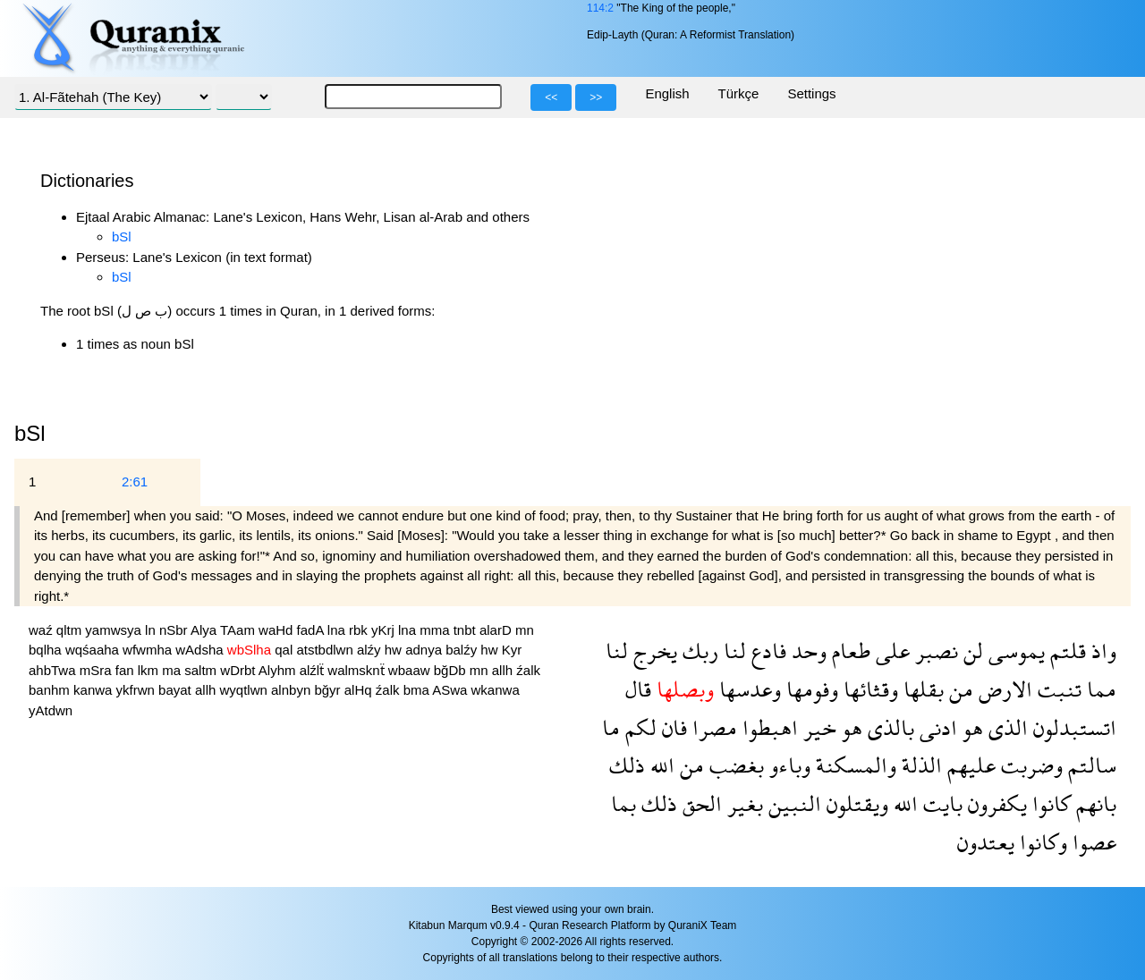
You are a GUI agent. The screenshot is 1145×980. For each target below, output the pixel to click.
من (958, 688)
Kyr (512, 649)
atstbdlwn (326, 649)
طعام (848, 650)
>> (595, 97)
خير (817, 727)
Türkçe (738, 93)
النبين (792, 803)
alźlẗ (314, 670)
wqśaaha (94, 649)
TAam (239, 630)
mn (524, 630)
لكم (638, 727)
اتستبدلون (1072, 727)
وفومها (809, 688)
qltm (71, 630)
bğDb (452, 670)
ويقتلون (854, 803)
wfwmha (149, 649)
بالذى (888, 727)
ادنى (935, 727)
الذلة (919, 764)
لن (970, 650)
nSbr (175, 630)
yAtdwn (50, 710)
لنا (732, 650)
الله (659, 764)
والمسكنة (853, 764)
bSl (121, 236)
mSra (97, 670)
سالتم (1089, 764)
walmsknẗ (357, 670)
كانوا (1049, 803)
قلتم (1065, 650)
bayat (176, 689)
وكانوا (1040, 841)
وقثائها (868, 688)
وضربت (1029, 764)
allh (504, 670)
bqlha (47, 649)
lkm (150, 670)
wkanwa (495, 689)
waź (42, 630)
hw (395, 649)
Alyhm (279, 670)
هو (970, 727)
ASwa (451, 689)
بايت (940, 803)
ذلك (627, 764)
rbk (360, 630)
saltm (202, 670)
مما (1098, 688)
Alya (205, 630)
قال (638, 688)
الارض (1002, 688)
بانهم (1093, 803)
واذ (1101, 650)
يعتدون (985, 841)
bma (418, 689)
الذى (1005, 727)
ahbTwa (54, 670)
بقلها (921, 688)
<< (551, 97)
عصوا (1091, 841)
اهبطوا (767, 727)
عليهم (969, 764)
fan (126, 670)
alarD (497, 630)
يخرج (652, 650)
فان (672, 727)
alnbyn (292, 689)
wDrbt (239, 670)
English (667, 93)
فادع (766, 650)
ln (152, 630)
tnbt (466, 630)
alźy (371, 649)
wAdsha (201, 649)
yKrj (384, 630)
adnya (425, 649)
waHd (278, 630)
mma (437, 630)
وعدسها (747, 688)
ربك (697, 650)
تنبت (1056, 688)
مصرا (712, 727)
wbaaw (411, 670)
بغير (742, 803)
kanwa (94, 689)
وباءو (787, 764)
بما (623, 803)
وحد (806, 650)
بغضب (734, 764)
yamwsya (115, 630)
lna (338, 630)
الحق (699, 803)
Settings (811, 93)
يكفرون (995, 803)
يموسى (1014, 650)
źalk (528, 670)
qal (285, 649)
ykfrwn (137, 689)
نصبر (934, 650)
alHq (360, 689)
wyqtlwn (246, 689)
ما (611, 727)
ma (173, 670)
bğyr (329, 689)
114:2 (600, 8)
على (890, 650)
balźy (462, 649)
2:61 (135, 481)
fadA (312, 630)
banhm (51, 689)
